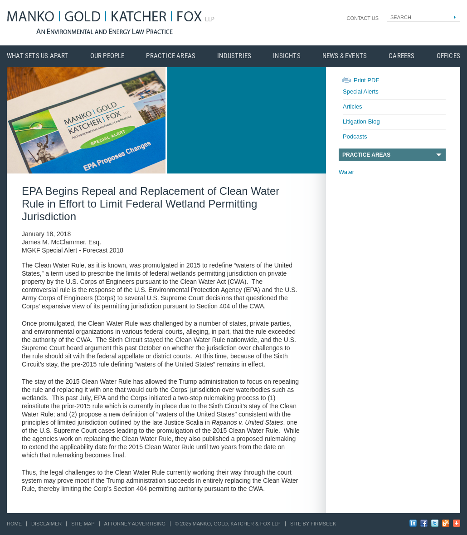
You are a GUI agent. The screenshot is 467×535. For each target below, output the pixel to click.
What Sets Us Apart (37, 56)
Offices (448, 56)
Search (400, 17)
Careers (401, 56)
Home (14, 523)
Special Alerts (361, 91)
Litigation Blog (361, 121)
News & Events (344, 56)
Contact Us (363, 18)
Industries (234, 56)
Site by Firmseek (313, 523)
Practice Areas (170, 56)
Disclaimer (46, 523)
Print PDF (366, 80)
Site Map (82, 523)
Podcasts (355, 136)
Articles (352, 106)
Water (346, 171)
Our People (107, 56)
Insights (287, 56)
